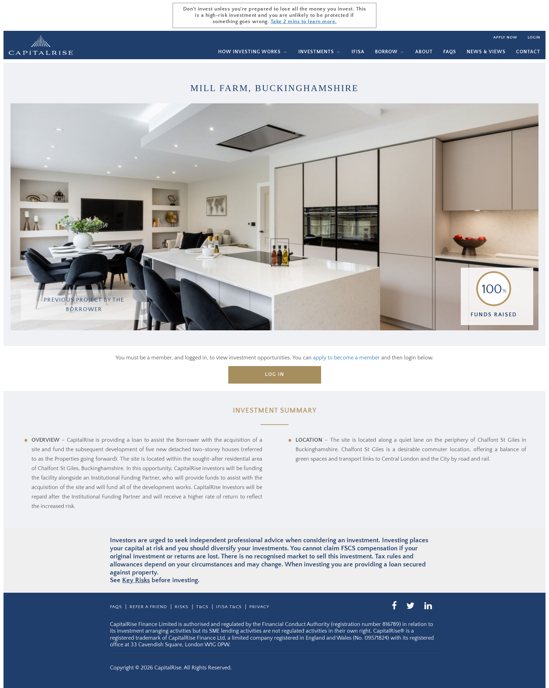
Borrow (386, 52)
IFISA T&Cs (229, 606)
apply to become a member (346, 358)
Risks (181, 606)
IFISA (358, 52)
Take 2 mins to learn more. (304, 22)
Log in (274, 374)
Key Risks (136, 580)
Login (534, 37)
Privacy (259, 606)
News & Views (486, 52)
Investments (316, 52)
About (424, 52)
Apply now (505, 37)
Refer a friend (148, 606)
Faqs (449, 52)
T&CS (202, 606)
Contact (528, 52)
